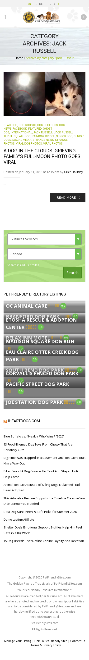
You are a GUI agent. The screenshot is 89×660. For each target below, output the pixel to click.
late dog (24, 136)
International (21, 132)
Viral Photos (53, 143)
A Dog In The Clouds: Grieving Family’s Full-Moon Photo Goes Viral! (42, 156)
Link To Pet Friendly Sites (50, 641)
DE (40, 3)
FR (35, 3)
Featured (35, 128)
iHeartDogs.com (24, 421)
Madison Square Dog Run (40, 341)
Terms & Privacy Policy (46, 645)
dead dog (10, 125)
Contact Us (77, 641)
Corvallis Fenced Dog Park (42, 373)
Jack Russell (43, 132)
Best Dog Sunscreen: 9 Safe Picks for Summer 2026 (40, 512)
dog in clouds (47, 125)
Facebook (20, 128)
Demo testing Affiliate (19, 519)
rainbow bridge (43, 136)
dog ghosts (27, 125)
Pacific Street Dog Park (37, 384)
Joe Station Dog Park (34, 402)
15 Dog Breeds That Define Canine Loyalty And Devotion (44, 541)
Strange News (43, 139)
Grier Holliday (73, 172)
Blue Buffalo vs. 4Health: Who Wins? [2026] (34, 436)
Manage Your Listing (17, 641)
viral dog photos (29, 143)
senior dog (64, 136)
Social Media (21, 139)
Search (72, 272)
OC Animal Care (26, 306)
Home (19, 58)
